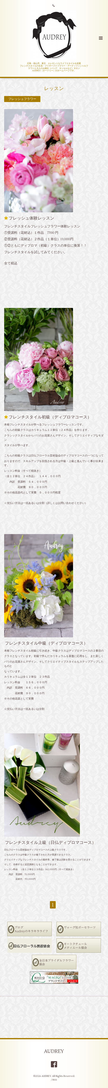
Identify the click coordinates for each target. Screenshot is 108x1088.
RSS (55, 1079)
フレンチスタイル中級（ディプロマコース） (46, 643)
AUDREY (54, 1051)
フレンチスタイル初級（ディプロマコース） (50, 417)
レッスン (54, 88)
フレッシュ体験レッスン (31, 218)
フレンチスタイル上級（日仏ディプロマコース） (50, 842)
